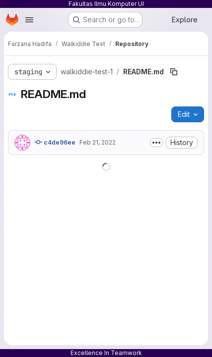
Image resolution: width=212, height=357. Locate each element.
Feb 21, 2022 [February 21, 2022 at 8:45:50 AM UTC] (97, 142)
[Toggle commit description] (156, 142)
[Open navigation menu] (29, 20)
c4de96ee (54, 142)
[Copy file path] (174, 72)
